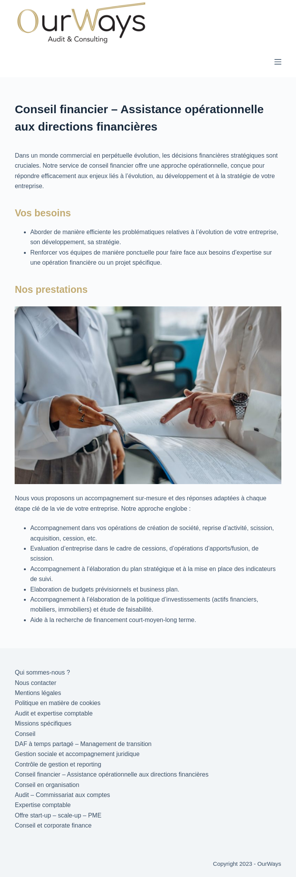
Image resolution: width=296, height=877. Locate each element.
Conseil (25, 734)
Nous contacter (35, 683)
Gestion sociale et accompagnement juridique (77, 754)
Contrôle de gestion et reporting (58, 764)
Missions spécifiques (43, 723)
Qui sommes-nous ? (42, 672)
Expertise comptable (43, 805)
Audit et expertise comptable (53, 713)
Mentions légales (38, 693)
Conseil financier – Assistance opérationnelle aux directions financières (112, 774)
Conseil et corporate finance (53, 825)
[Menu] (277, 61)
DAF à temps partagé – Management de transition (83, 744)
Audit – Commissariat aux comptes (62, 795)
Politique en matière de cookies (57, 703)
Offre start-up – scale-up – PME (58, 815)
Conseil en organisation (47, 785)
